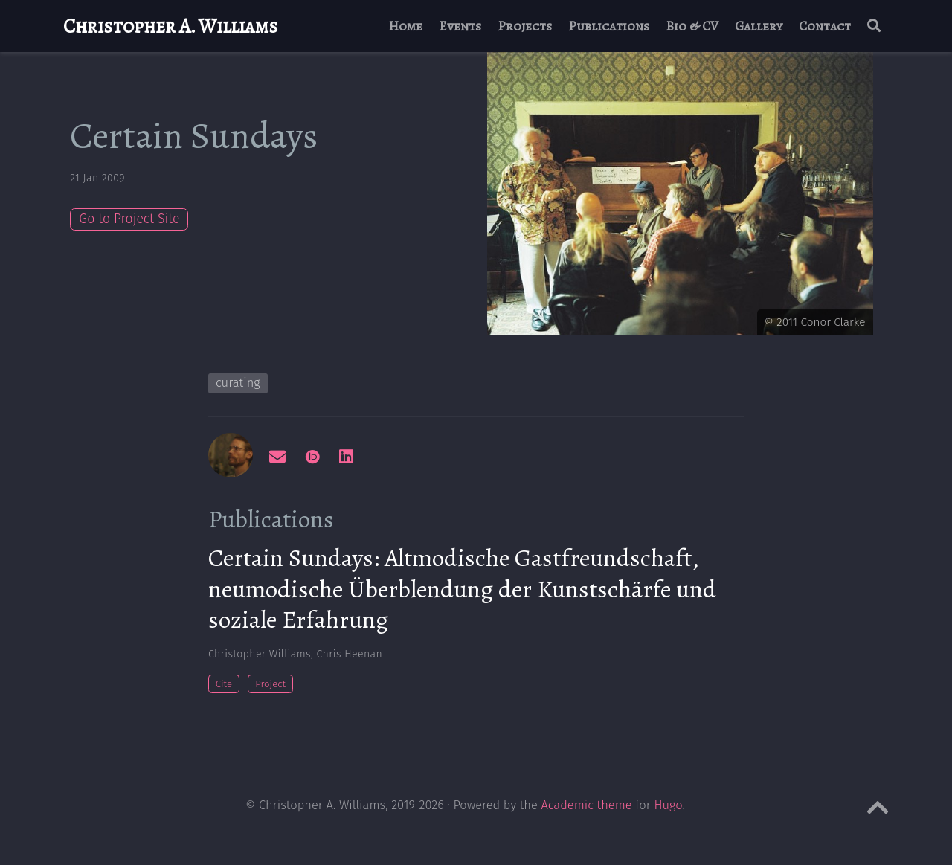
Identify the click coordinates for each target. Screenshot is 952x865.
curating (238, 383)
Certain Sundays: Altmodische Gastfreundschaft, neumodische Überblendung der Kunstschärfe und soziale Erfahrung (462, 588)
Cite (224, 683)
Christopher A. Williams (170, 26)
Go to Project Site (129, 219)
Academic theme (586, 805)
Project (270, 683)
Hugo (668, 805)
